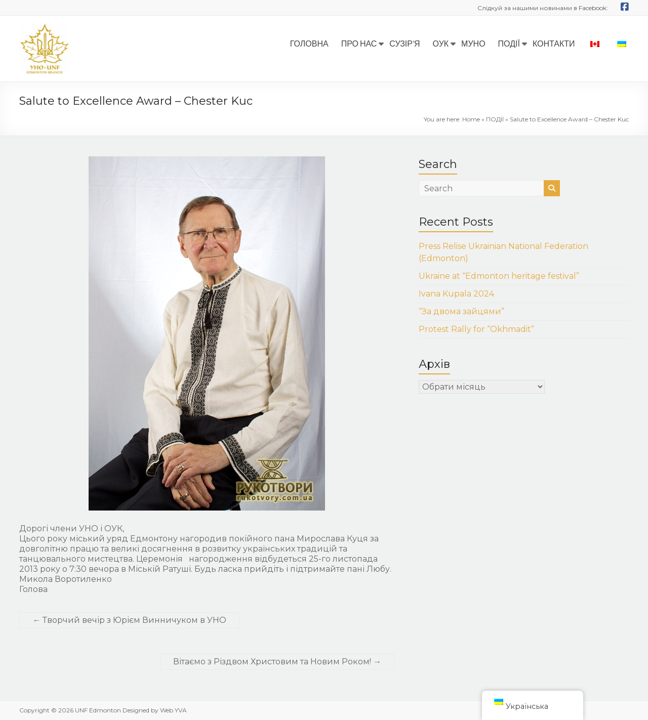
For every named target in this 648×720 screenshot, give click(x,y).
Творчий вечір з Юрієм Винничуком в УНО (129, 620)
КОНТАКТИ (554, 43)
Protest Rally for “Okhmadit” (476, 329)
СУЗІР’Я (404, 43)
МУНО (473, 43)
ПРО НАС (359, 43)
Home (471, 119)
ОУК (441, 43)
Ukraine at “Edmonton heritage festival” (499, 276)
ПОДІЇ (509, 43)
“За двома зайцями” (461, 311)
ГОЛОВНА (309, 43)
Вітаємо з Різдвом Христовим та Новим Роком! (277, 661)
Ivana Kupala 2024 (456, 294)
